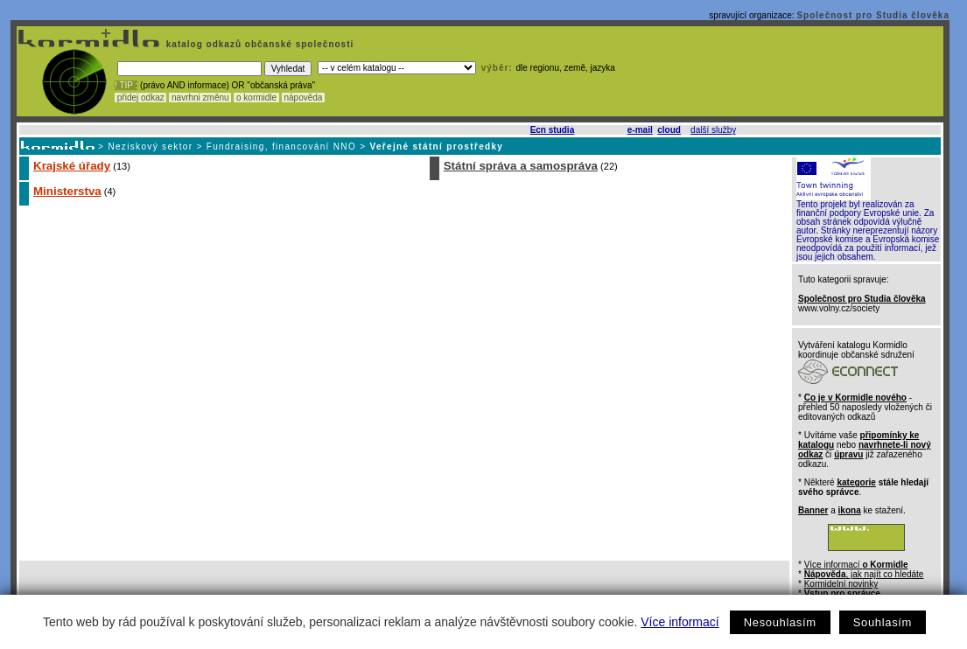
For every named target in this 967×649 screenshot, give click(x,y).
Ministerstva (67, 191)
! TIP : (126, 85)
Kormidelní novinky (841, 584)
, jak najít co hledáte (864, 574)
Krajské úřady (71, 165)
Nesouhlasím (780, 622)
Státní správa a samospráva (521, 165)
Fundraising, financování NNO (281, 146)
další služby (713, 130)
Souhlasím (882, 622)
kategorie (856, 482)
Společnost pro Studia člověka (872, 15)
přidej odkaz (140, 97)
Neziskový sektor (150, 146)
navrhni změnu (200, 97)
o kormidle (256, 97)
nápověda (304, 97)
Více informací (679, 622)
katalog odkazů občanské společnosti (258, 44)
